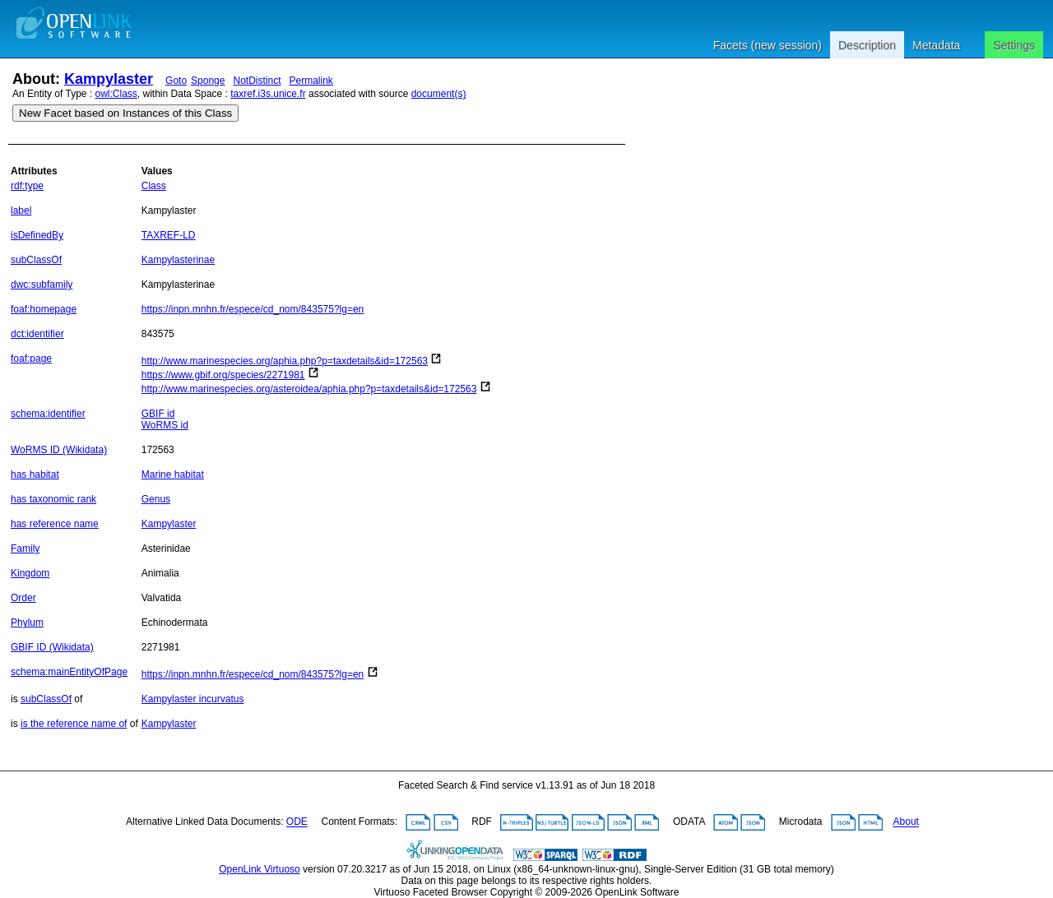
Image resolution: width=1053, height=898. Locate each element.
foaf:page (31, 358)
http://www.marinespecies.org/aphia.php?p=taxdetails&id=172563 (284, 361)
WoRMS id (164, 425)
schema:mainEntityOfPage (69, 672)
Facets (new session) (767, 45)
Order (23, 598)
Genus (155, 499)
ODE (297, 822)
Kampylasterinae (178, 260)
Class (153, 186)
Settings (1014, 45)
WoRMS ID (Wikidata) (59, 450)
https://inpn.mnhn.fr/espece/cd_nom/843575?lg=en (252, 309)
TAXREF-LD (168, 235)
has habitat (35, 474)
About (906, 822)
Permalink (311, 80)
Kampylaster (108, 79)
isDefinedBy (37, 235)
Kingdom (30, 573)
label (21, 210)
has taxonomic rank (53, 499)
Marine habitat (172, 474)
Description (867, 45)
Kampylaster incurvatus (192, 699)
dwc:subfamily (41, 284)
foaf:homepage (44, 309)
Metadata (936, 45)
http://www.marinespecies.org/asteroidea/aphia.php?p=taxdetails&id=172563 (309, 389)
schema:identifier (48, 413)
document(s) (438, 94)
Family (25, 548)
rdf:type (27, 186)
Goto (176, 80)
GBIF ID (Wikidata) (52, 647)
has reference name (55, 524)
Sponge (208, 80)
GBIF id (158, 413)
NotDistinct (257, 80)
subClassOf (36, 260)
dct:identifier (37, 334)
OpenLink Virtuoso (259, 869)
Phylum (27, 622)
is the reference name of (74, 723)
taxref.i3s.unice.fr (267, 94)
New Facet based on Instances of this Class (125, 113)
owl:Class (116, 94)
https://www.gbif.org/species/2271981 (223, 375)
